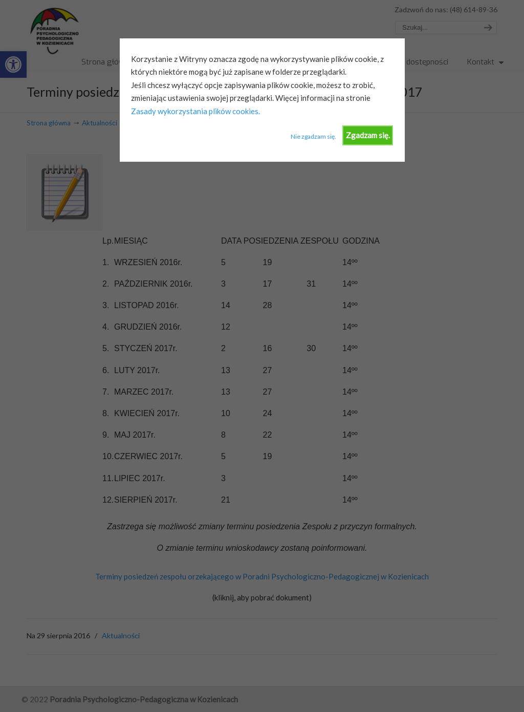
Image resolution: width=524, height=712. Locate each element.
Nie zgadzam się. (313, 136)
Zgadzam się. (368, 135)
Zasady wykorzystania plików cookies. (195, 111)
